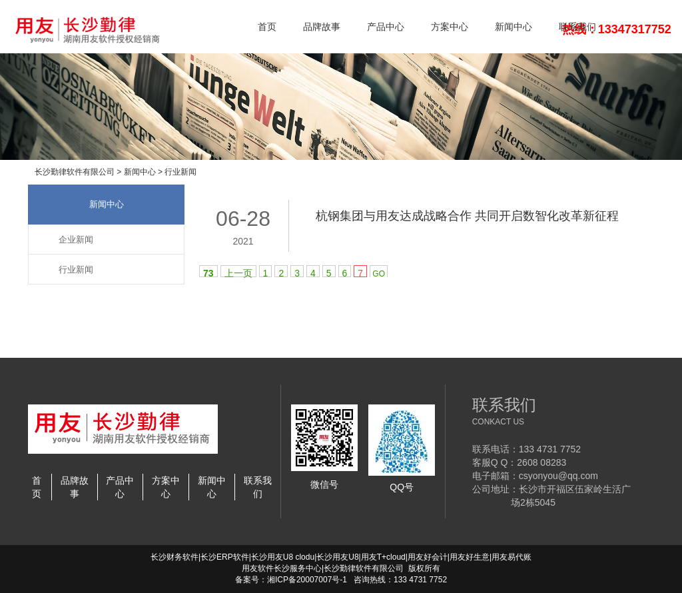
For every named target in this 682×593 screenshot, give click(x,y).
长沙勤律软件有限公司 (75, 172)
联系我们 (577, 26)
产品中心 (385, 26)
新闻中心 (513, 26)
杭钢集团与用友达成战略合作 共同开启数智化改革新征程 (467, 216)
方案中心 (449, 26)
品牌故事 (321, 26)
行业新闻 (180, 172)
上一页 (238, 272)
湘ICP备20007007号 (303, 579)
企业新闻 (76, 240)
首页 (267, 26)
